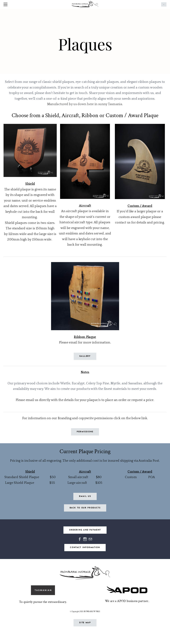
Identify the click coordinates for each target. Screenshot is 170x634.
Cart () (163, 4)
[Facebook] (79, 539)
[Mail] (90, 539)
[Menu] (6, 4)
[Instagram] (85, 539)
